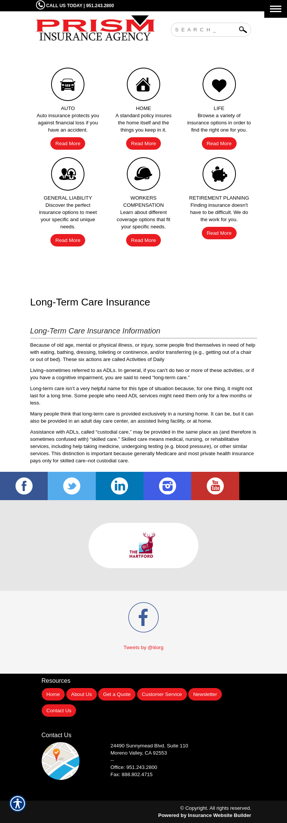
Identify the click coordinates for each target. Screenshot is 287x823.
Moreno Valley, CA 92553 (139, 753)
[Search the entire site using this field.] (205, 29)
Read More (67, 143)
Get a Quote (117, 694)
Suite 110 (150, 746)
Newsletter (205, 694)
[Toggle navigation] (275, 9)
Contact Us (59, 710)
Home (53, 694)
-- (112, 760)
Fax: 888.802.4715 (132, 774)
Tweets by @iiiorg (143, 647)
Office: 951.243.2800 (134, 767)
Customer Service (162, 694)
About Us (81, 694)
